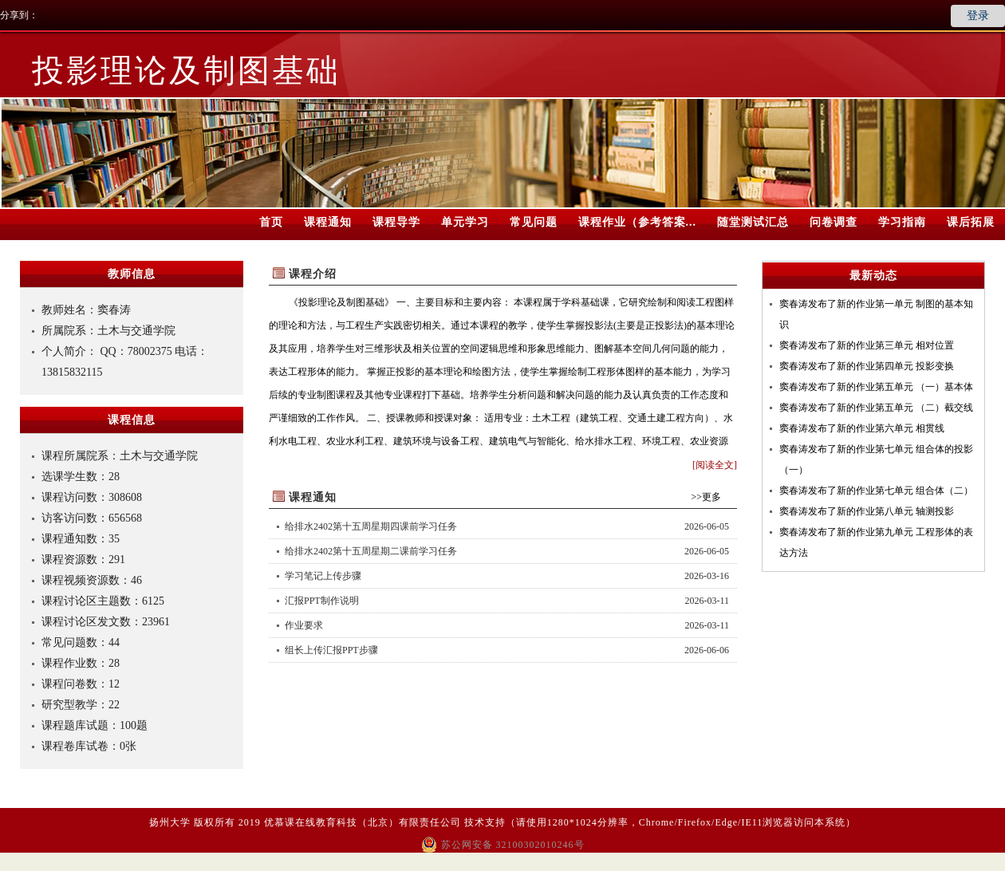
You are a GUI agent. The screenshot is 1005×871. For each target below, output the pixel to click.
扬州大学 (170, 822)
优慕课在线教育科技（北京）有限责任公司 (362, 822)
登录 (978, 16)
